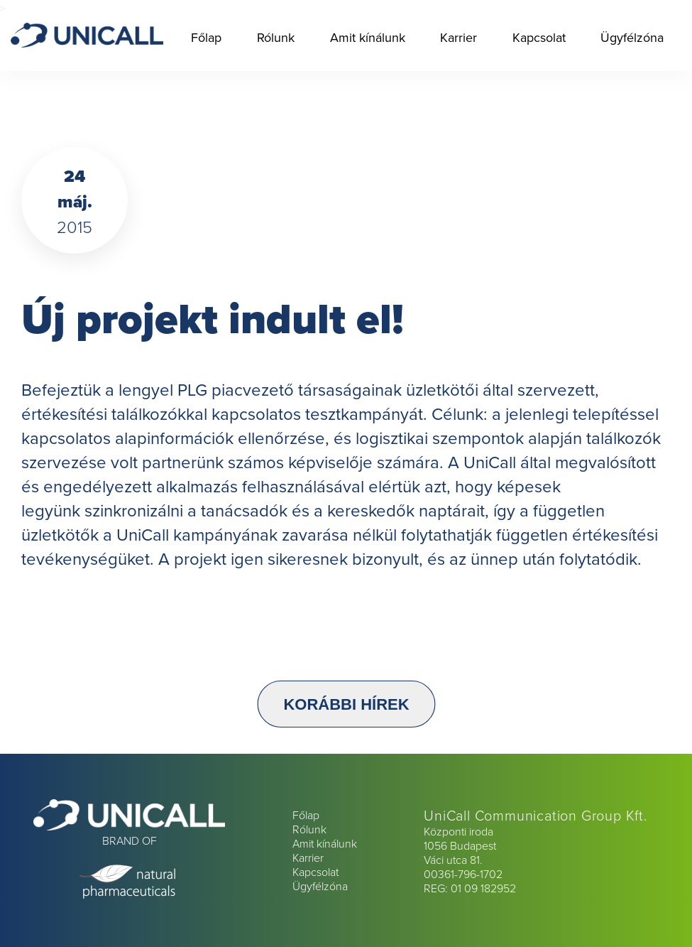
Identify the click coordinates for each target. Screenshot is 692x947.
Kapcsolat (539, 37)
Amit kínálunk (367, 37)
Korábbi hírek (346, 704)
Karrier (458, 37)
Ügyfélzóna (632, 37)
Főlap (206, 37)
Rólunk (276, 37)
